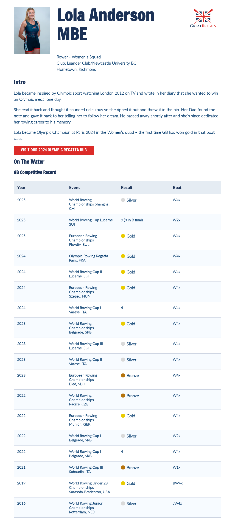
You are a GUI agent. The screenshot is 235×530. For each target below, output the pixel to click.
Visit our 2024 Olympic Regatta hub (54, 150)
